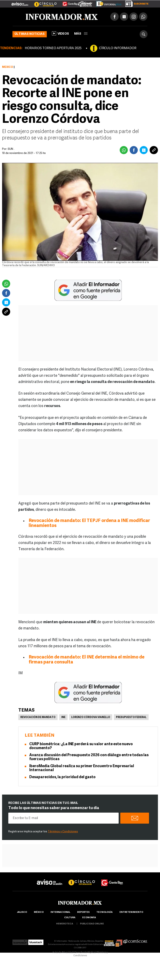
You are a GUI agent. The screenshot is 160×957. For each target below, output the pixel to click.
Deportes (83, 912)
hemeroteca (64, 924)
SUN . (11, 149)
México (7, 67)
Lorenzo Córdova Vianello (90, 717)
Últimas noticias (30, 34)
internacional (60, 912)
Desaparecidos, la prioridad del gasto (62, 777)
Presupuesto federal (131, 717)
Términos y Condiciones (63, 831)
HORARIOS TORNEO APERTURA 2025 (53, 48)
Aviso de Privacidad (62, 952)
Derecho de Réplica (85, 952)
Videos (60, 33)
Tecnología (104, 912)
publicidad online (92, 924)
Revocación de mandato (37, 717)
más (80, 33)
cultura (69, 918)
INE (63, 717)
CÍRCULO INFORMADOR (117, 48)
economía (89, 918)
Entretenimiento (131, 912)
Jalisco (22, 912)
